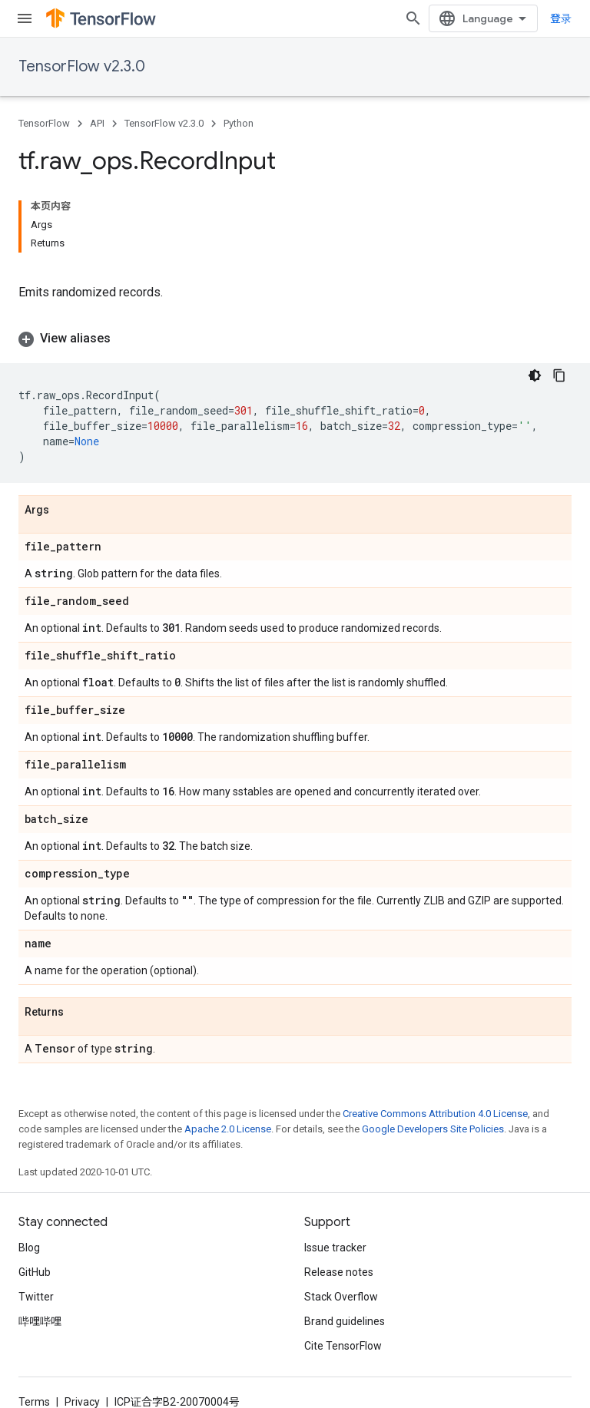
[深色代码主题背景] (534, 375)
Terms (34, 1402)
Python (239, 123)
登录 (561, 18)
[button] (295, 338)
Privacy (82, 1402)
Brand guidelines (344, 1321)
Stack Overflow (341, 1297)
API (97, 123)
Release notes (338, 1272)
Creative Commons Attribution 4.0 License (435, 1113)
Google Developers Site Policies (433, 1129)
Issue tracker (335, 1247)
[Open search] (413, 18)
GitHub (34, 1272)
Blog (29, 1247)
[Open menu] (24, 18)
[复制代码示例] (559, 375)
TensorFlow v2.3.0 (81, 66)
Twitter (36, 1297)
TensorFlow (44, 123)
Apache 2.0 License (227, 1129)
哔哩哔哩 (39, 1321)
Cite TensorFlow (343, 1346)
